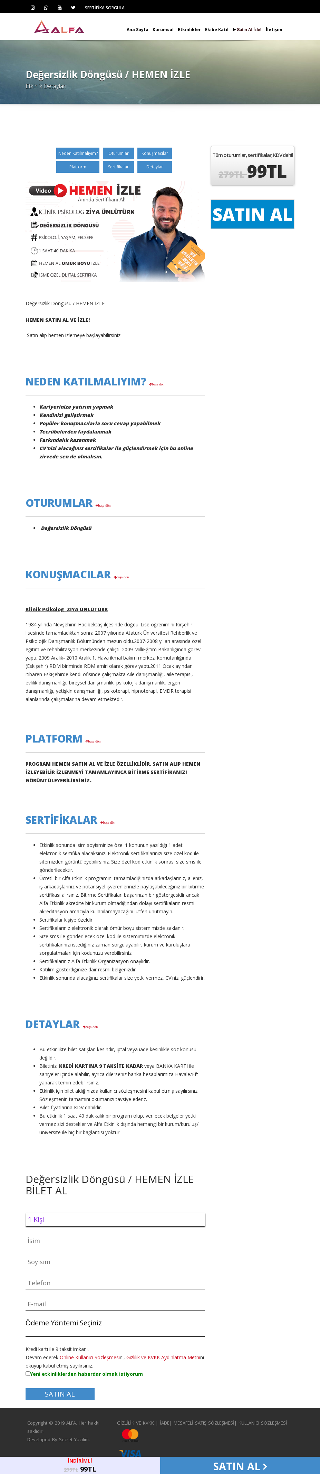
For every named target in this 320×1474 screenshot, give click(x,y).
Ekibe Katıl (217, 29)
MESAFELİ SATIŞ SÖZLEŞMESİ (204, 1423)
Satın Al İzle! (247, 29)
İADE (164, 1423)
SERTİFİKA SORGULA (105, 8)
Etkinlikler (189, 29)
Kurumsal (163, 29)
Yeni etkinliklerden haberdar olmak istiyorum (86, 1374)
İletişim (274, 29)
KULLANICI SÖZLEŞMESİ (263, 1423)
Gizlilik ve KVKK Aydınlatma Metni (163, 1357)
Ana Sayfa (137, 29)
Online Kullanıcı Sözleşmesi (90, 1357)
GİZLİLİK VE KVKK (135, 1423)
